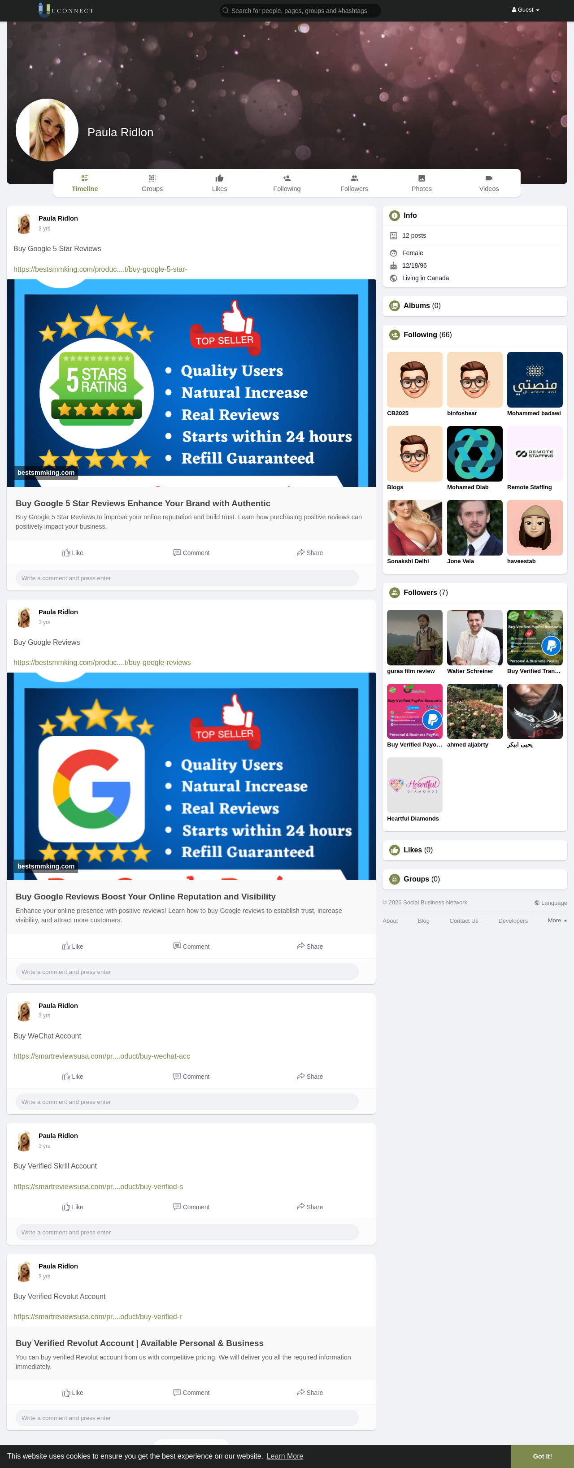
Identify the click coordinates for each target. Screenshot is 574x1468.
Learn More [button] (285, 1456)
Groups (416, 879)
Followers (420, 592)
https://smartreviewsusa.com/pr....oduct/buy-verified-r (97, 1316)
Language (550, 903)
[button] (300, 10)
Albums (417, 305)
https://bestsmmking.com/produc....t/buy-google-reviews (102, 662)
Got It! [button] (542, 1456)
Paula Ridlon (120, 132)
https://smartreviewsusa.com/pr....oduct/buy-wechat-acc (101, 1056)
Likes (413, 850)
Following (420, 335)
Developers (513, 921)
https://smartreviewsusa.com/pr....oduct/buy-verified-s (98, 1186)
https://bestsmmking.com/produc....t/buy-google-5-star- (100, 269)
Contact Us (464, 921)
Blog (424, 921)
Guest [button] (525, 9)
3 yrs (44, 229)
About (390, 921)
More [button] (557, 920)
